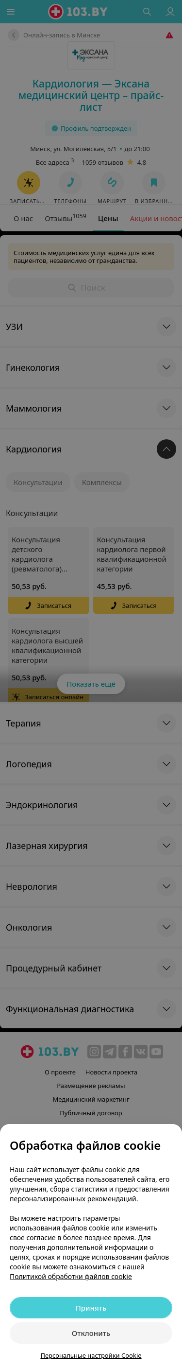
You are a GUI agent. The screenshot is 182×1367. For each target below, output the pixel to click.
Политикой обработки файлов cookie (71, 1276)
